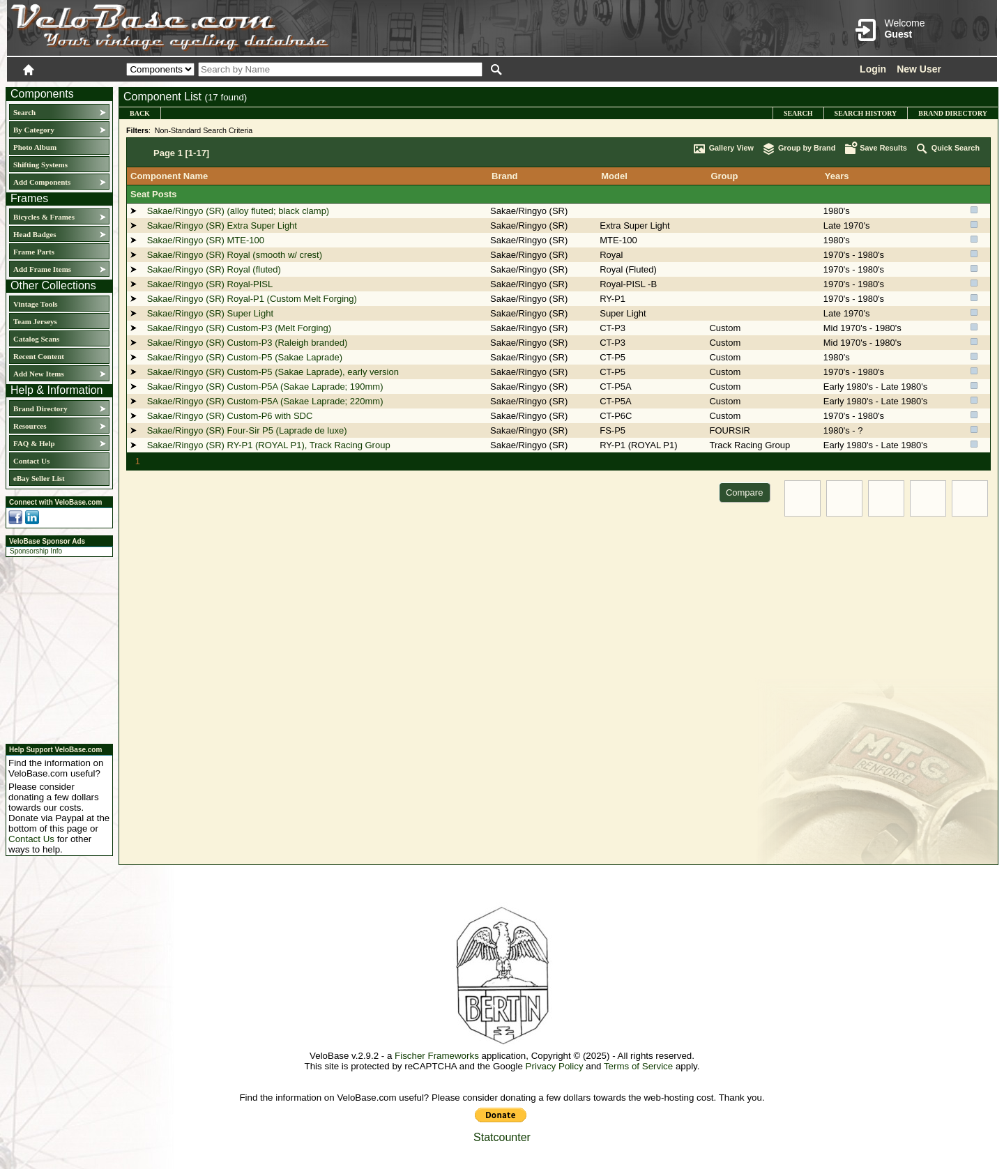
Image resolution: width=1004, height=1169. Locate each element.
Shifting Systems (40, 164)
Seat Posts (153, 194)
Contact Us (31, 461)
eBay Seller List (39, 478)
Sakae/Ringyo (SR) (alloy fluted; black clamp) (238, 211)
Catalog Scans (36, 339)
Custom (724, 328)
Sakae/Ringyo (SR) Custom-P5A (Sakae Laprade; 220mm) (265, 401)
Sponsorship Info (36, 551)
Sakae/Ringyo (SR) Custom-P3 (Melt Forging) (239, 328)
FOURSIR (729, 430)
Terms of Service (638, 1066)
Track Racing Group (749, 445)
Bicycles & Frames (45, 217)
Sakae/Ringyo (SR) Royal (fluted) (214, 269)
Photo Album (34, 147)
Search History (866, 113)
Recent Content (38, 356)
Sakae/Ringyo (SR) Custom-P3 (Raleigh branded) (247, 342)
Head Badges (34, 234)
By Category (33, 129)
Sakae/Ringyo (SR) (529, 211)
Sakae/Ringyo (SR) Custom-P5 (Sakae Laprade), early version (273, 372)
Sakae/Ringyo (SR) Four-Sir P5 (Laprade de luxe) (247, 430)
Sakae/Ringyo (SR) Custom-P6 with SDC (230, 416)
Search (24, 112)
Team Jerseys (35, 321)
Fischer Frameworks (437, 1055)
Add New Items (38, 373)
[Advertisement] (55, 648)
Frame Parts (33, 251)
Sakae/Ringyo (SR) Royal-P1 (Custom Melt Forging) (252, 298)
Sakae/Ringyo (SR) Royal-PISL (210, 284)
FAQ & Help (34, 443)
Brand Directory (40, 408)
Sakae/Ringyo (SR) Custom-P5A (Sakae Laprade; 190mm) (265, 386)
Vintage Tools (35, 304)
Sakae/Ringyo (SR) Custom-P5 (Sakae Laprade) (244, 357)
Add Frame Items (42, 269)
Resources (29, 426)
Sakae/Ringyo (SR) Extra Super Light (222, 225)
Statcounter (502, 1137)
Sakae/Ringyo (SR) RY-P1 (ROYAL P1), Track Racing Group (268, 445)
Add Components (41, 182)
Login (873, 69)
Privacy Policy (555, 1066)
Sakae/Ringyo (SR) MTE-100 (205, 240)
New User (919, 69)
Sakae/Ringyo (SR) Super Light (210, 313)
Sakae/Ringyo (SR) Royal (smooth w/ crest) (234, 255)
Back (140, 113)
